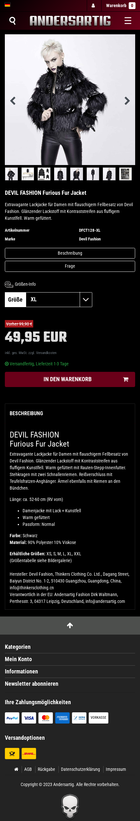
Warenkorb (120, 5)
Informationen (21, 671)
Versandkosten (46, 353)
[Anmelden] (94, 5)
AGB (28, 769)
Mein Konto (18, 659)
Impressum (116, 769)
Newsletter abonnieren (31, 684)
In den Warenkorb (86, 379)
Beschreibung (70, 253)
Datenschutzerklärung (80, 769)
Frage (70, 266)
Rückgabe (46, 769)
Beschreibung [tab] (26, 413)
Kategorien (18, 647)
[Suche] (12, 20)
